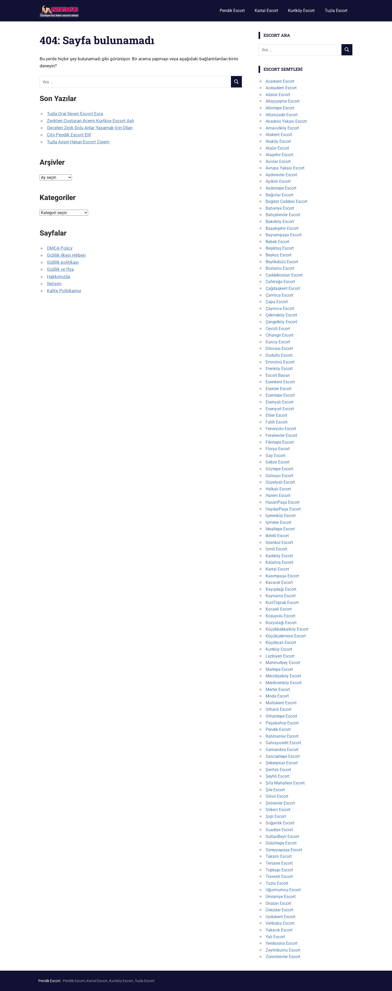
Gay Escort (275, 455)
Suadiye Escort (279, 829)
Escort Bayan (278, 375)
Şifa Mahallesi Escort (285, 783)
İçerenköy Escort (281, 515)
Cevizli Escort (278, 328)
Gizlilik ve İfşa (60, 269)
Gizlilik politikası (63, 262)
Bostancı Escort (280, 268)
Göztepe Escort (279, 468)
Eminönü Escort (280, 362)
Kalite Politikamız (64, 290)
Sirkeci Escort (278, 809)
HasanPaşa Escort (282, 502)
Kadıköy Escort (279, 555)
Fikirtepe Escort (280, 442)
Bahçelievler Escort (283, 214)
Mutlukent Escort (281, 702)
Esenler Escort (278, 388)
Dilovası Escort (279, 348)
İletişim (54, 283)
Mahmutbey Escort (283, 662)
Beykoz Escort (278, 255)
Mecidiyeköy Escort (283, 675)
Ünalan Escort (278, 903)
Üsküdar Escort (279, 909)
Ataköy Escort (278, 141)
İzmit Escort (276, 549)
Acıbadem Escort (281, 87)
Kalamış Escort (279, 562)
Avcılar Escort (278, 161)
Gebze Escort (278, 462)
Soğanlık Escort (280, 822)
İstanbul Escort (279, 542)
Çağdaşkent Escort (283, 288)
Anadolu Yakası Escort (286, 121)
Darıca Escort (278, 341)
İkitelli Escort (277, 535)
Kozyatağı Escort (281, 622)
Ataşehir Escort (279, 154)
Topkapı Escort (279, 869)
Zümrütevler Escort (283, 956)
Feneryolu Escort (281, 428)
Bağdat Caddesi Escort (286, 201)
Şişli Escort (276, 816)
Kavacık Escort (279, 582)
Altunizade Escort (282, 114)
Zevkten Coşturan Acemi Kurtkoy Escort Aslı (90, 120)
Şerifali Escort (278, 769)
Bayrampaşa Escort (284, 234)
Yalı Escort (275, 936)
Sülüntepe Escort (281, 843)
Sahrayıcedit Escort (283, 742)
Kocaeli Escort (279, 609)
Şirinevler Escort (280, 803)
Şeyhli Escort (277, 776)
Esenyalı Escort (279, 402)
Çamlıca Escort (279, 295)
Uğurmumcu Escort (283, 889)
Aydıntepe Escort (281, 188)
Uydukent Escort (280, 916)
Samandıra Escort (282, 749)
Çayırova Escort (280, 308)
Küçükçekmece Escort (286, 636)
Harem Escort (278, 495)
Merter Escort (278, 689)
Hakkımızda (58, 276)
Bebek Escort (277, 241)
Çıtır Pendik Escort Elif (69, 134)
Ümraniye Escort (281, 896)
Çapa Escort (277, 301)
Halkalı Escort (278, 488)
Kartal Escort (266, 10)
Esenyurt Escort (280, 408)
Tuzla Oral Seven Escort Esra (75, 113)
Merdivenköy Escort (284, 682)
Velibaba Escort (280, 923)
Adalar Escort (278, 94)
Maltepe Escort (279, 669)
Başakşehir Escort (282, 228)
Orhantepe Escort (281, 716)
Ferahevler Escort (281, 435)
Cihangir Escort (279, 335)
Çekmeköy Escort (281, 315)
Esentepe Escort (280, 395)
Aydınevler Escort (281, 174)
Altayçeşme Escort (282, 101)
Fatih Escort (276, 422)
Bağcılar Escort (279, 194)
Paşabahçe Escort (282, 722)
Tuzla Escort (336, 10)
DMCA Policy (59, 248)
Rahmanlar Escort (282, 736)
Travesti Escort (279, 876)
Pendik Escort (232, 10)
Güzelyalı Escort (280, 482)
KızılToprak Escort (282, 602)
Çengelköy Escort (281, 321)
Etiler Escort (276, 415)
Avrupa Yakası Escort (285, 168)
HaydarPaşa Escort (283, 509)
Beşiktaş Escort (280, 248)
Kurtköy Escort (301, 10)
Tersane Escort (279, 863)
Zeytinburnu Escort (283, 950)
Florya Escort (278, 448)
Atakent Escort (279, 134)
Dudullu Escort (279, 355)
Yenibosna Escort (281, 943)
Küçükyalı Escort (281, 642)
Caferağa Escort (280, 281)
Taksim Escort (279, 856)
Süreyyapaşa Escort (284, 849)
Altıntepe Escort (280, 107)
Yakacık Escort (279, 930)
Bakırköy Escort (280, 221)
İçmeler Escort (278, 522)
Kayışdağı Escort (281, 589)
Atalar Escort (277, 148)
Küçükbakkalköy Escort (287, 629)
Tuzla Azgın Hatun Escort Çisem (78, 141)
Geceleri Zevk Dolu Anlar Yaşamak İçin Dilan (89, 127)
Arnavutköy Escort (282, 128)
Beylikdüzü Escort (282, 261)
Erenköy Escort (279, 368)
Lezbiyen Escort (280, 656)
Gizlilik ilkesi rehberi (66, 255)
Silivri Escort (277, 796)
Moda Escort (277, 696)
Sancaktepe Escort (283, 756)
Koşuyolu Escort (280, 615)
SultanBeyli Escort (282, 836)
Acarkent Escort (280, 81)
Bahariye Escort (280, 208)
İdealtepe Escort (280, 528)
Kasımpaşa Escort (282, 575)
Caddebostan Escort (284, 275)
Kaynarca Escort (281, 595)
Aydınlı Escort (278, 181)
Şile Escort (275, 789)
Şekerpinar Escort (282, 762)
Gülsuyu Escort (279, 475)
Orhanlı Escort (278, 709)
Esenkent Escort (280, 381)
